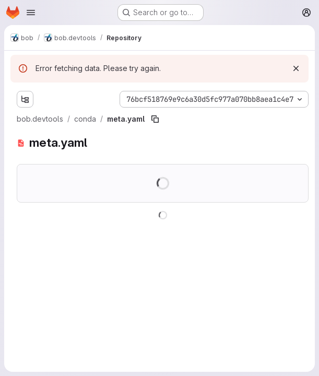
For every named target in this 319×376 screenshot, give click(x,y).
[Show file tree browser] (25, 99)
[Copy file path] (155, 119)
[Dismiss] (296, 68)
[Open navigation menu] (30, 12)
